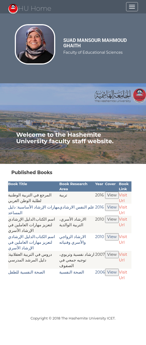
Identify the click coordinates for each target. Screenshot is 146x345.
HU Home (29, 8)
